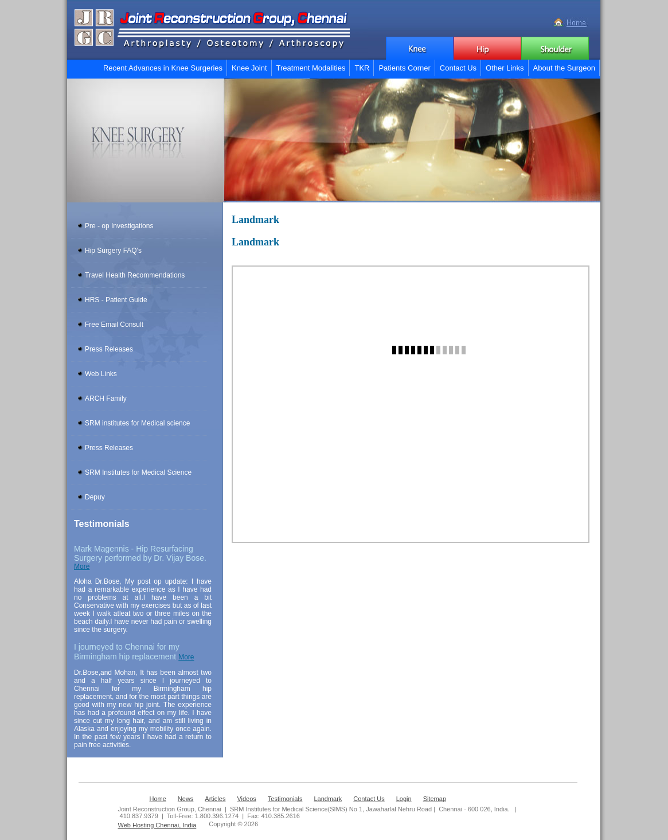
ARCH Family (106, 398)
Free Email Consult (114, 325)
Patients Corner (404, 68)
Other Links (505, 68)
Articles (215, 798)
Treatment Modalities (311, 68)
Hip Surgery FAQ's (113, 251)
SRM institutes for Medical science (137, 423)
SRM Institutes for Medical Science (138, 472)
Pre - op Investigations (119, 226)
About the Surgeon (564, 68)
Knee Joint (249, 68)
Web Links (101, 374)
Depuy (95, 497)
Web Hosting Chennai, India (157, 825)
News (186, 798)
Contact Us (458, 68)
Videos (246, 798)
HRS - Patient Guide (116, 300)
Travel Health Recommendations (135, 275)
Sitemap (434, 798)
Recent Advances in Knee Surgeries (162, 68)
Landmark (328, 798)
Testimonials (285, 798)
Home (158, 798)
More (81, 566)
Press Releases (109, 349)
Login (404, 798)
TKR (361, 68)
